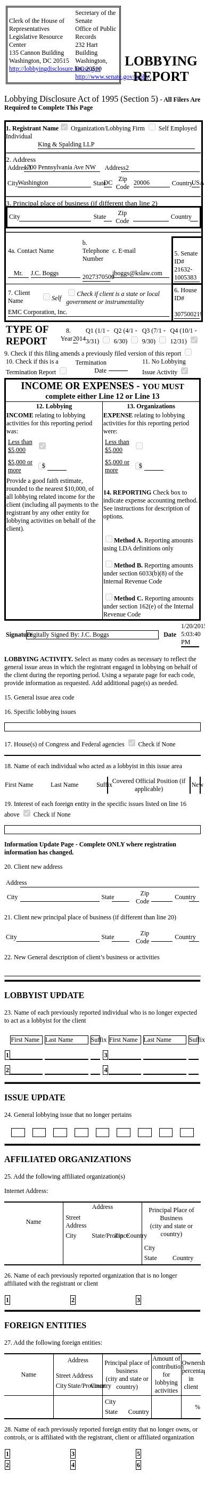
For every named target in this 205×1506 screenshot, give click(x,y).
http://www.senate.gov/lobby (112, 76)
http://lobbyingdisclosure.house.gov (55, 68)
